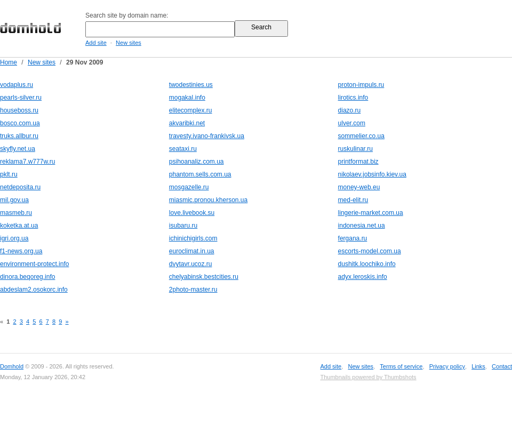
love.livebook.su (191, 213)
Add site (96, 42)
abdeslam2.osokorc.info (34, 289)
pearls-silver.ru (21, 97)
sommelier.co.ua (361, 136)
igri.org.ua (14, 238)
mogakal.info (187, 97)
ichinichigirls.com (193, 238)
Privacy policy (447, 366)
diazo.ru (349, 110)
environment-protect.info (34, 264)
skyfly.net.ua (17, 149)
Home (8, 62)
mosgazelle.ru (189, 187)
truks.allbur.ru (19, 136)
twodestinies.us (191, 85)
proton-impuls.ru (361, 85)
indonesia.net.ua (361, 225)
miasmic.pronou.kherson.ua (208, 200)
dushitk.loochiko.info (367, 264)
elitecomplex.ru (190, 110)
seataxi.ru (183, 149)
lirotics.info (353, 97)
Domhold (11, 366)
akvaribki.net (187, 123)
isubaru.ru (183, 225)
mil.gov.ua (14, 200)
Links (478, 366)
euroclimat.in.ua (191, 251)
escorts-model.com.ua (369, 251)
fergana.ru (352, 238)
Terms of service (401, 366)
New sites (128, 42)
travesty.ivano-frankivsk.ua (206, 136)
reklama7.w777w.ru (27, 161)
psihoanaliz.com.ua (196, 161)
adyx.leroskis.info (362, 276)
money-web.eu (359, 187)
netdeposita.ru (20, 187)
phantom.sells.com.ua (200, 174)
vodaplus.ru (16, 85)
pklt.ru (9, 174)
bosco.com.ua (20, 123)
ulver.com (351, 123)
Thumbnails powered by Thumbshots (368, 377)
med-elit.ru (353, 200)
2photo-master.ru (193, 289)
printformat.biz (358, 161)
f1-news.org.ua (21, 251)
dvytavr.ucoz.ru (190, 264)
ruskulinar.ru (355, 149)
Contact (502, 366)
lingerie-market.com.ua (370, 213)
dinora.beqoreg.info (27, 276)
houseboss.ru (19, 110)
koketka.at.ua (19, 225)
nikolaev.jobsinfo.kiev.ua (372, 174)
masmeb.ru (16, 213)
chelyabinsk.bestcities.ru (203, 276)
